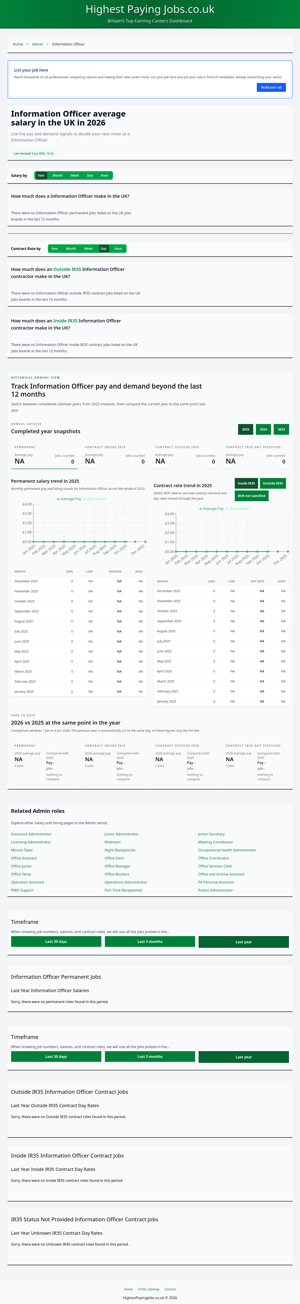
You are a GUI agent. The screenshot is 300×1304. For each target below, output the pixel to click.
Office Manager (118, 866)
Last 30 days (56, 941)
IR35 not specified (251, 496)
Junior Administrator (122, 834)
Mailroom (113, 842)
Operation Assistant (27, 882)
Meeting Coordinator (215, 842)
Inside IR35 (246, 483)
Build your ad (271, 87)
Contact (170, 1289)
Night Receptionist (120, 850)
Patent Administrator (215, 890)
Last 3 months (149, 941)
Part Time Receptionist (123, 890)
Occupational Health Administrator (227, 850)
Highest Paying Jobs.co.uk (150, 9)
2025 (245, 429)
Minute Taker (22, 850)
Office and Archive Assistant (221, 874)
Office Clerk (114, 858)
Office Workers (117, 874)
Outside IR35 (273, 483)
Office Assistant (24, 858)
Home (18, 44)
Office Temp (21, 874)
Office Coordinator (213, 858)
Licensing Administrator (31, 842)
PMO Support (22, 890)
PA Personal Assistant (216, 882)
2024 (263, 429)
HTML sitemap (148, 1289)
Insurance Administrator (31, 834)
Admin (37, 44)
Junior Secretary (211, 834)
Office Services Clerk (215, 866)
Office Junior (21, 866)
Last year (244, 941)
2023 (281, 429)
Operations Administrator (126, 882)
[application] (79, 528)
